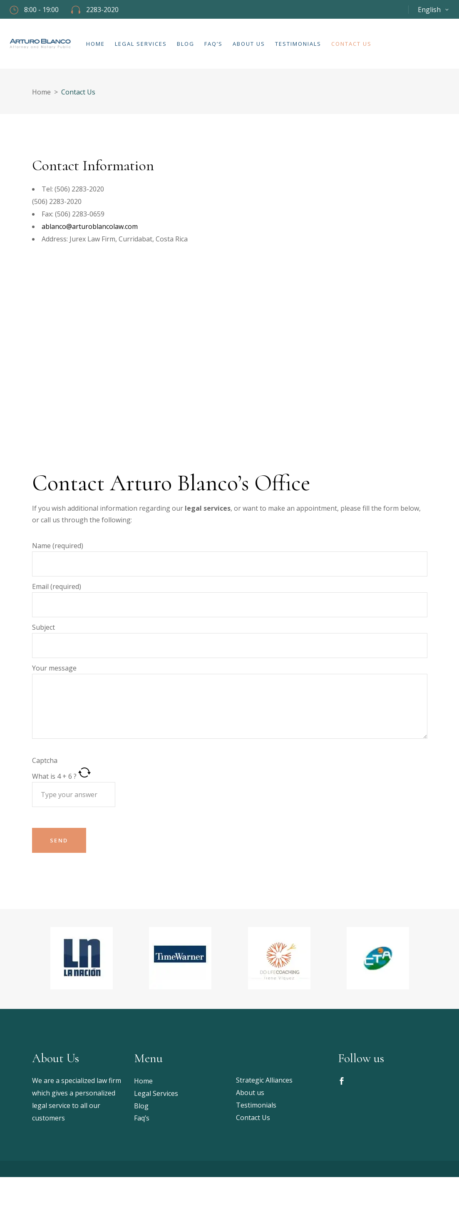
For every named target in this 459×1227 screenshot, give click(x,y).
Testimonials (256, 1105)
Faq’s (141, 1118)
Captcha (44, 760)
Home (41, 92)
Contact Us (253, 1117)
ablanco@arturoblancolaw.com (90, 226)
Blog (141, 1106)
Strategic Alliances (264, 1080)
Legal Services (156, 1093)
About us (250, 1092)
